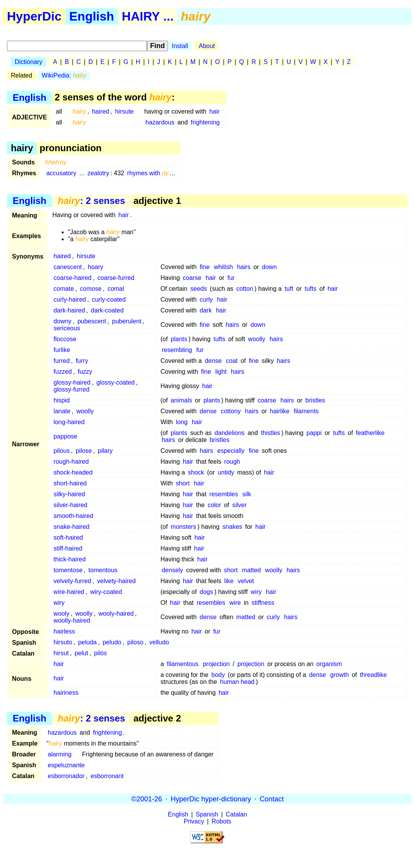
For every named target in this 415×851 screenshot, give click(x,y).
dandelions (229, 433)
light (221, 371)
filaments (306, 411)
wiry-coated (106, 592)
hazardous (160, 122)
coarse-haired (73, 277)
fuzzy (85, 371)
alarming (59, 754)
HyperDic (34, 16)
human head (237, 681)
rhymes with (148, 173)
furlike (62, 350)
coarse (192, 277)
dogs (206, 592)
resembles (223, 494)
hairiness (66, 692)
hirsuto (63, 642)
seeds (198, 288)
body (218, 674)
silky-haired (69, 494)
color (214, 505)
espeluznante (66, 765)
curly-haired (70, 299)
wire (235, 602)
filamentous (183, 664)
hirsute (124, 111)
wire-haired (69, 592)
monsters (183, 526)
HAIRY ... (147, 16)
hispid (62, 400)
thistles (270, 433)
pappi (314, 433)
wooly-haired (116, 613)
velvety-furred (72, 581)
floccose (65, 339)
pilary (105, 450)
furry (82, 360)
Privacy (194, 821)
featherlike (370, 433)
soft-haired (68, 537)
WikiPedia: (64, 75)
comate (64, 288)
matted (251, 570)
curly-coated (109, 299)
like (228, 581)
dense (213, 360)
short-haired (70, 483)
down (269, 267)
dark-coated (107, 310)
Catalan (236, 814)
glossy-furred (71, 389)
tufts (310, 288)
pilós (100, 653)
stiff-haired (68, 548)
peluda (87, 642)
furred (62, 360)
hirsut (61, 653)
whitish (223, 267)
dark (206, 310)
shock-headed (73, 472)
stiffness (263, 602)
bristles (315, 400)
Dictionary (28, 62)
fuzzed (63, 371)
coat (232, 360)
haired (100, 111)
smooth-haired (73, 516)
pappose (65, 436)
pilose (84, 450)
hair (214, 111)
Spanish (207, 814)
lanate (62, 411)
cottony (231, 411)
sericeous (67, 328)
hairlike (280, 411)
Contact (271, 799)
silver (239, 505)
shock (196, 472)
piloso (135, 642)
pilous (62, 450)
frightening (205, 122)
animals (181, 400)
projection (216, 664)
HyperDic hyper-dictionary (211, 799)
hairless (64, 631)
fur (231, 277)
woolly (256, 339)
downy (62, 321)
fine (205, 267)
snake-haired (72, 526)
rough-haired (71, 461)
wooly (61, 613)
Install (180, 46)
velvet (246, 581)
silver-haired (70, 505)
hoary (95, 267)
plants (179, 339)
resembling (177, 350)
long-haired (69, 422)
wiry (256, 592)
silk (246, 494)
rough (232, 461)
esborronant (106, 776)
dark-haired (69, 310)
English (91, 16)
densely (172, 570)
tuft (289, 288)
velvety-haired (116, 581)
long (181, 422)
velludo (159, 642)
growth (339, 674)
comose (91, 288)
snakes (232, 526)
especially (230, 450)
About (207, 46)
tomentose (68, 570)
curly (206, 299)
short (183, 483)
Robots (222, 821)
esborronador (66, 776)
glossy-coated (116, 382)
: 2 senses (91, 200)
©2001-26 (146, 799)
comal (115, 288)
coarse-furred (115, 277)
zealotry (98, 173)
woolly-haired (72, 620)
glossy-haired (72, 382)
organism (329, 664)
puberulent (127, 321)
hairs (244, 267)
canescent (68, 267)
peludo (112, 642)
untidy (226, 472)
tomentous (103, 570)
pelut (81, 653)
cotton (244, 288)
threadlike (373, 674)
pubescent (92, 321)
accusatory (61, 173)
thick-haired (70, 559)
